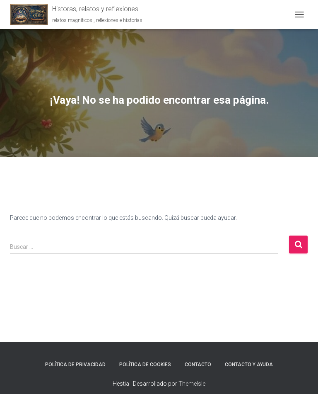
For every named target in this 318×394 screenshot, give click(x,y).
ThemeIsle (191, 383)
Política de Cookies (145, 364)
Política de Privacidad (75, 364)
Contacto (198, 364)
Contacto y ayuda (249, 364)
